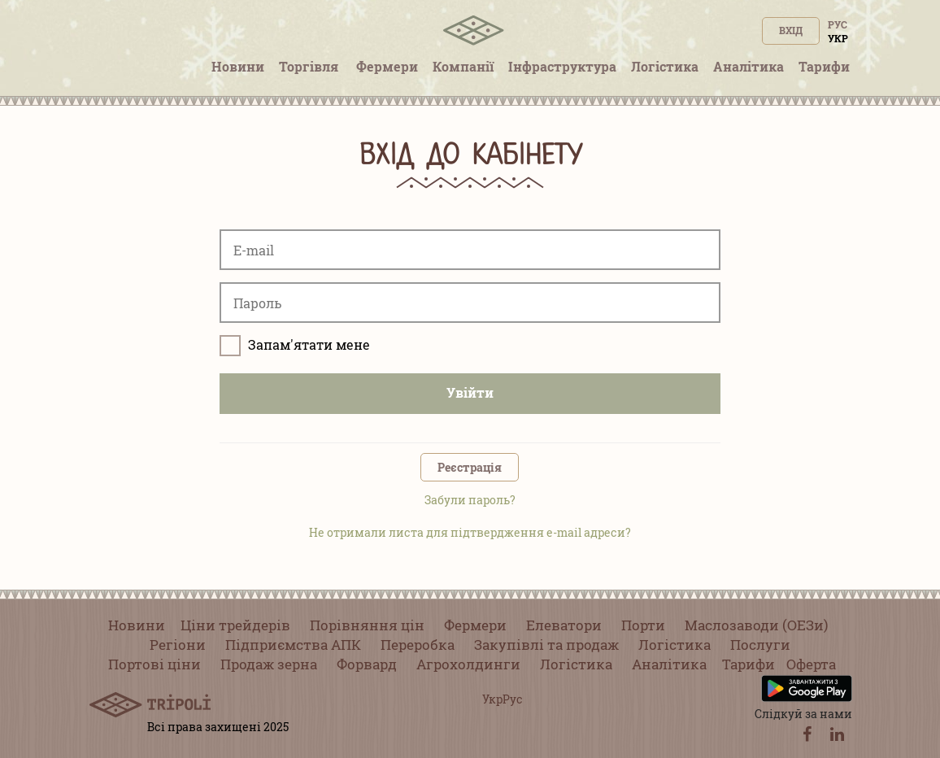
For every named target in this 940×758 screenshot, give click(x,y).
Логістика (664, 66)
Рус (837, 24)
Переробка (418, 644)
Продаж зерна (268, 664)
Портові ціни (154, 664)
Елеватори (564, 625)
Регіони (178, 644)
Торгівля (310, 66)
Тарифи (824, 66)
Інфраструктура (562, 66)
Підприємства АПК (293, 644)
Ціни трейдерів (235, 625)
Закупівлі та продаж (546, 644)
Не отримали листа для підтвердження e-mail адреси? (470, 532)
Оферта (811, 664)
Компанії (463, 66)
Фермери (387, 66)
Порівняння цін (367, 625)
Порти (643, 625)
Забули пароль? (470, 500)
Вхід (791, 30)
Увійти (470, 392)
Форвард (367, 664)
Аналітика (748, 66)
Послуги (760, 644)
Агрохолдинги (468, 664)
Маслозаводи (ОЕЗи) (756, 625)
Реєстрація (469, 467)
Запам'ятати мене (295, 345)
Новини (237, 66)
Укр (838, 38)
